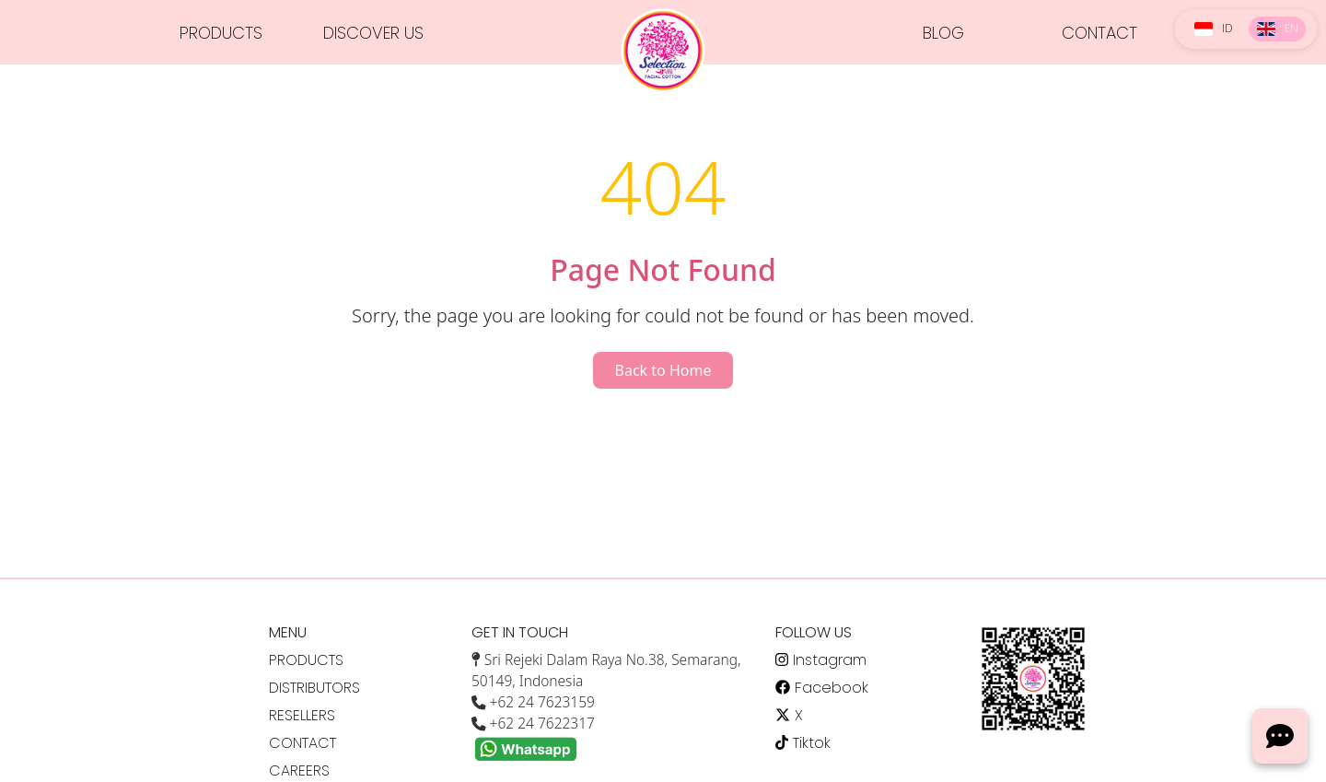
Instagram (821, 660)
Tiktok (803, 742)
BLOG (943, 32)
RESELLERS (302, 715)
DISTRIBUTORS (314, 687)
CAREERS (299, 770)
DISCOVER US (373, 32)
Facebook (821, 687)
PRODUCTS (221, 32)
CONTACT (1099, 32)
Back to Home (663, 370)
